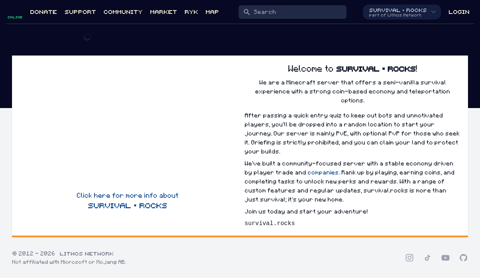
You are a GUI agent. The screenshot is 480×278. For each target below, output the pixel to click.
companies (323, 173)
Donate (43, 12)
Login (459, 12)
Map (212, 12)
